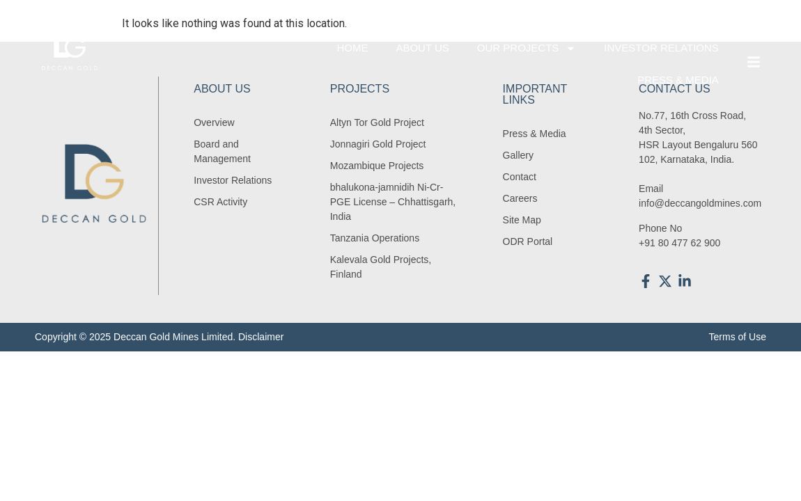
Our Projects (527, 48)
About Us (422, 48)
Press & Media (678, 80)
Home (352, 48)
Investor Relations (661, 48)
